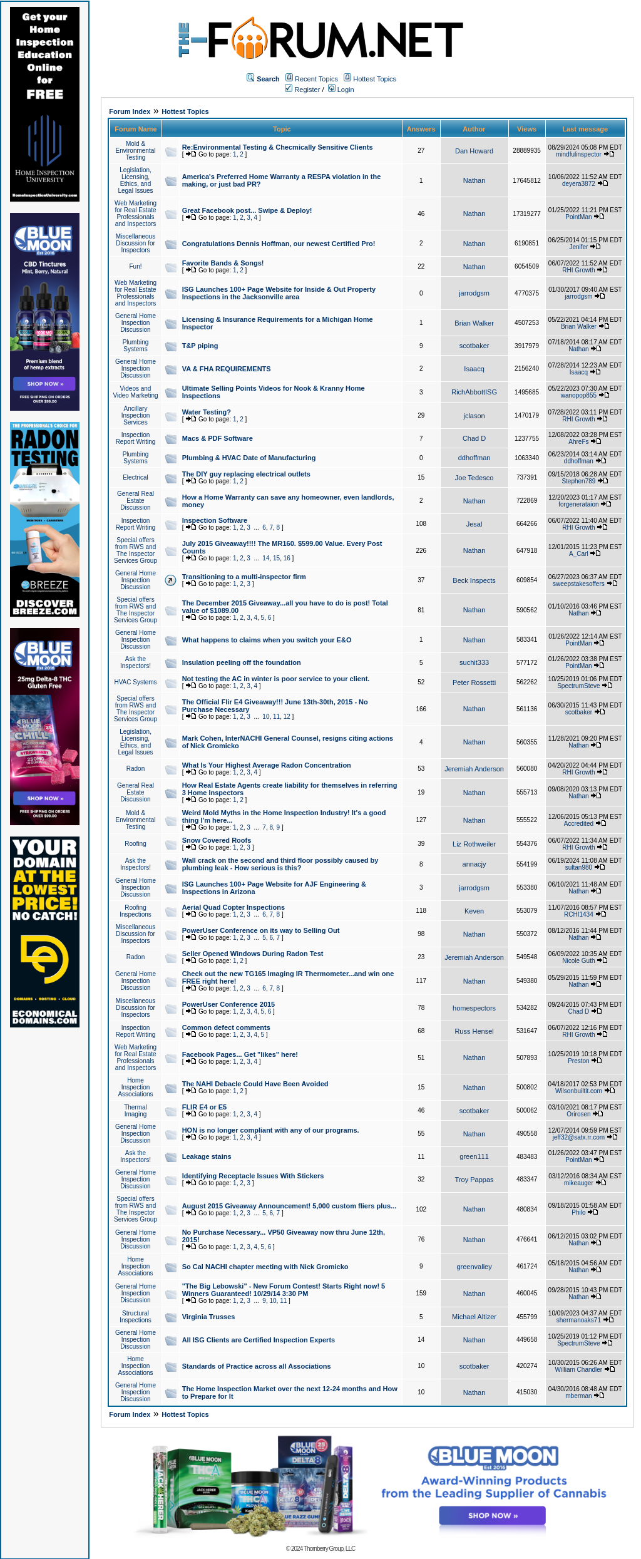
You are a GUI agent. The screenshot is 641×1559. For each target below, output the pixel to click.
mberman (578, 1395)
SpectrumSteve (578, 685)
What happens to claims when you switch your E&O (267, 640)
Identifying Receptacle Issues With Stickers (253, 1176)
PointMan (578, 217)
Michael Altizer (474, 1316)
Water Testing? (206, 412)
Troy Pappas (474, 1179)
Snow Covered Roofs (217, 840)
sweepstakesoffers (579, 583)
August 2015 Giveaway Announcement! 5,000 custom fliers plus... (289, 1206)
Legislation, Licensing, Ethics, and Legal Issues (135, 180)
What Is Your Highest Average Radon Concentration (266, 765)
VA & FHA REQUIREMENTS (226, 369)
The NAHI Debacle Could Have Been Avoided (255, 1084)
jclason (474, 415)
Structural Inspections (135, 1317)
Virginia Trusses (208, 1316)
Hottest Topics (374, 79)
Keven (474, 911)
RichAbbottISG (474, 392)
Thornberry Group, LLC (329, 1548)
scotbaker (474, 345)
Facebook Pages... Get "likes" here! (240, 1054)
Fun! (135, 266)
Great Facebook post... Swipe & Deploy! (247, 210)
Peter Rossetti (474, 682)
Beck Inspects (474, 580)
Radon (135, 768)
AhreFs (578, 441)
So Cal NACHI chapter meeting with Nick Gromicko (265, 1266)
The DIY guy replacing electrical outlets (246, 474)
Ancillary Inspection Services (135, 415)
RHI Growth (578, 270)
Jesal (474, 524)
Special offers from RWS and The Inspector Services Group (135, 550)
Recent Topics (316, 79)
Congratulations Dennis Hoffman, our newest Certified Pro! (279, 243)
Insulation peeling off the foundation (241, 662)
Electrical (135, 477)
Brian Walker (474, 323)
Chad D (474, 438)
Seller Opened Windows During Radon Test (253, 953)
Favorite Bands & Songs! (223, 263)
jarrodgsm (474, 293)
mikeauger (578, 1183)
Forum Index (129, 111)
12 (287, 716)
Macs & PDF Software (217, 438)
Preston (578, 1060)
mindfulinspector (579, 154)
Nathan (474, 180)
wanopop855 (579, 395)
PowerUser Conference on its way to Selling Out (261, 930)
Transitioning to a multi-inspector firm (244, 576)
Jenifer (578, 247)
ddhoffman (474, 457)
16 (287, 558)
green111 (474, 1156)
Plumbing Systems (136, 345)
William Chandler (579, 1369)
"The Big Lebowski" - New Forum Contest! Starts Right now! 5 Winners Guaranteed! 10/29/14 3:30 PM (284, 1289)
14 (265, 558)
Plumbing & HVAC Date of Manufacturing (249, 457)
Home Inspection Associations (135, 1087)
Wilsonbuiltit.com (578, 1091)
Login (341, 89)
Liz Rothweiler (474, 844)
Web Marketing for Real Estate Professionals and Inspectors (135, 213)
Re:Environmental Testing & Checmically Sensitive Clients (277, 147)
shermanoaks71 (578, 1320)
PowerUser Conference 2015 (228, 1004)
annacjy (474, 864)
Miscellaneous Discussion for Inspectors (135, 243)
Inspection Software (215, 520)
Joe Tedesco (474, 477)
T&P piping (200, 345)
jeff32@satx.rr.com (579, 1137)
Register (302, 89)
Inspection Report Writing (136, 438)
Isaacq (474, 369)
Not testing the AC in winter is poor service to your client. (276, 678)
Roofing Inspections (135, 911)
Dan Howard (474, 151)
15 (276, 558)
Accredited (578, 823)
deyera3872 (578, 183)
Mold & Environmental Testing (136, 150)
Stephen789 (578, 481)
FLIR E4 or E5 (204, 1107)
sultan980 (578, 867)
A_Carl (578, 553)
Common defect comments (226, 1027)
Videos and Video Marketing (135, 392)
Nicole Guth (578, 960)
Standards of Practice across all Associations (256, 1366)
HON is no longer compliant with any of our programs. (270, 1130)
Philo (578, 1212)
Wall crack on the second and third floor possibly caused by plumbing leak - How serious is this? (280, 864)
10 (265, 716)
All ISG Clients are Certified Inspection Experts (259, 1340)
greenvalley (473, 1266)
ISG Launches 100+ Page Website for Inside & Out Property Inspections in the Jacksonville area (279, 293)
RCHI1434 (578, 914)
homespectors (474, 1008)
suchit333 (474, 662)
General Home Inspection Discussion (135, 322)
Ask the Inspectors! (135, 662)
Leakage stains (207, 1156)
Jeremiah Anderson (474, 769)
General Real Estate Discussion (135, 500)
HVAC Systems (135, 682)
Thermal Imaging (135, 1111)
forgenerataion (578, 504)
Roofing (135, 843)
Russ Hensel (473, 1031)
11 (276, 716)
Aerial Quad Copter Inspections (233, 907)
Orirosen (578, 1114)
